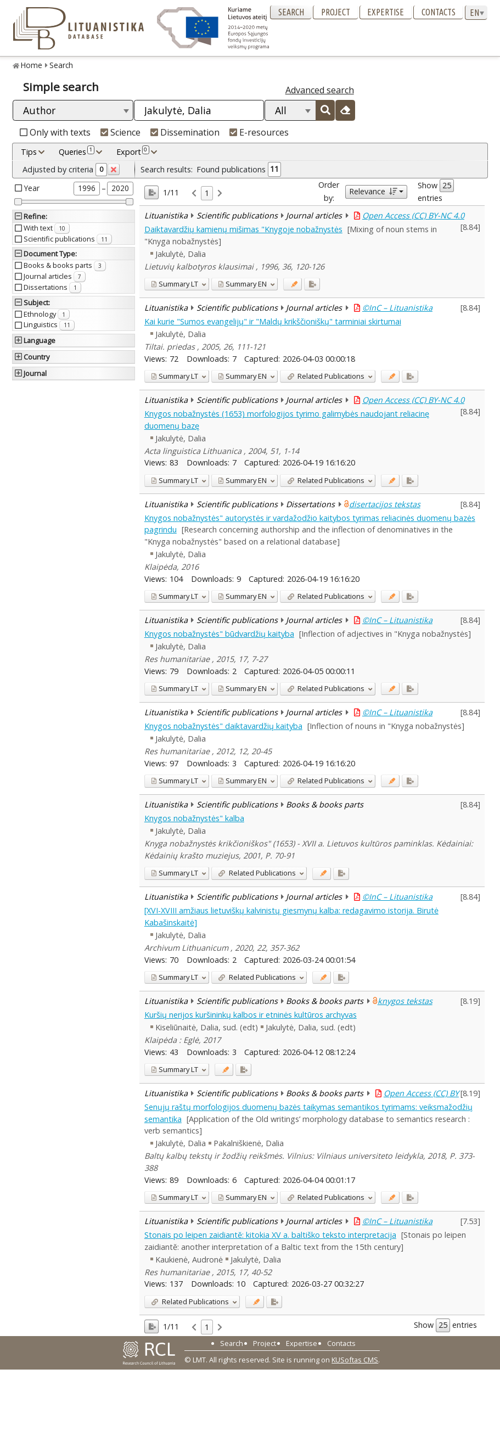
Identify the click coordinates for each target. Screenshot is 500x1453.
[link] (194, 193)
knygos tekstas (405, 1001)
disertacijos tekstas (384, 504)
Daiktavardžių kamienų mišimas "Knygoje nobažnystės (243, 229)
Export (132, 151)
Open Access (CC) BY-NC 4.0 (413, 215)
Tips (29, 152)
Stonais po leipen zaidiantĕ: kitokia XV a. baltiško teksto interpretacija (270, 1235)
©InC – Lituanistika (397, 307)
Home (31, 65)
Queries (76, 151)
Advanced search (319, 90)
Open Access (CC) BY (421, 1093)
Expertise (385, 12)
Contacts (439, 12)
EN (242, 284)
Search (291, 12)
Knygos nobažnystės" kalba (194, 818)
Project (335, 12)
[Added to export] (312, 284)
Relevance (373, 191)
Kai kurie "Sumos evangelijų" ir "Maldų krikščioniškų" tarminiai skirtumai (272, 321)
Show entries (436, 191)
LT (174, 284)
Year (32, 188)
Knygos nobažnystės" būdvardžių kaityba (219, 634)
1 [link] (207, 193)
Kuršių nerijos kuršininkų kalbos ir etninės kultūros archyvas (250, 1014)
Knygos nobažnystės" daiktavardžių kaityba (223, 726)
